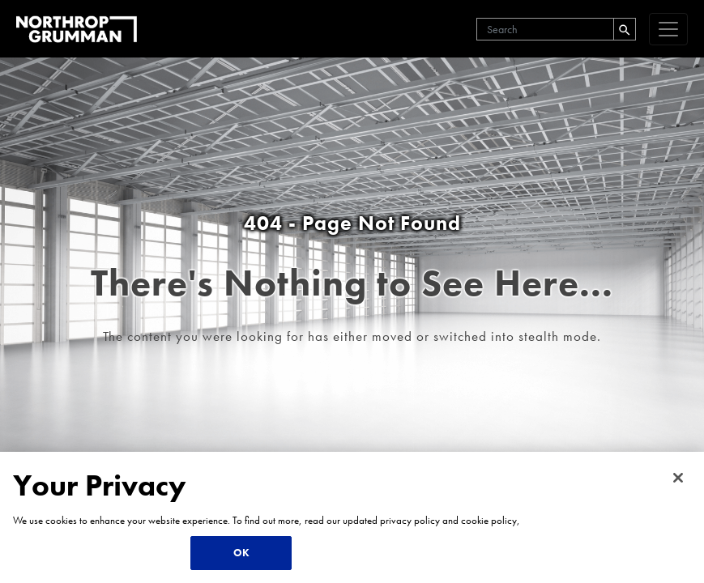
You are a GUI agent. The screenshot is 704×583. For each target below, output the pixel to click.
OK (241, 553)
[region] (352, 517)
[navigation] (668, 29)
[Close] (678, 478)
